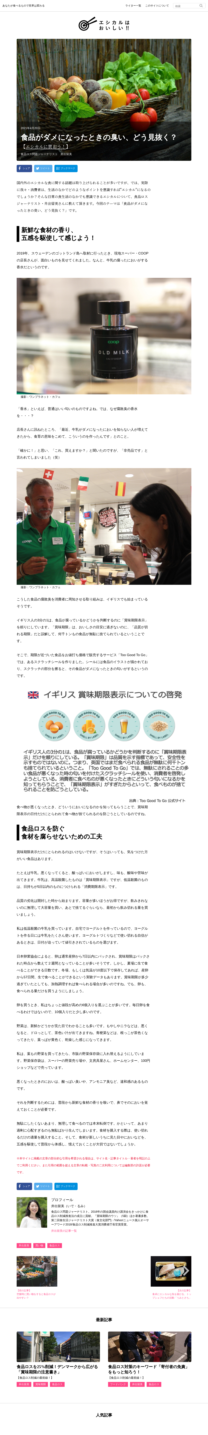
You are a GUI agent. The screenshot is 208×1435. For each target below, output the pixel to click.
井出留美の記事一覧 (64, 1230)
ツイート (45, 168)
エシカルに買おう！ (47, 146)
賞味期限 (40, 1384)
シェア (26, 168)
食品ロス (54, 1245)
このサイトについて (157, 5)
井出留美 (24, 1245)
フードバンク (118, 1384)
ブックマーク (68, 168)
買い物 (39, 1245)
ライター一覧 (133, 5)
